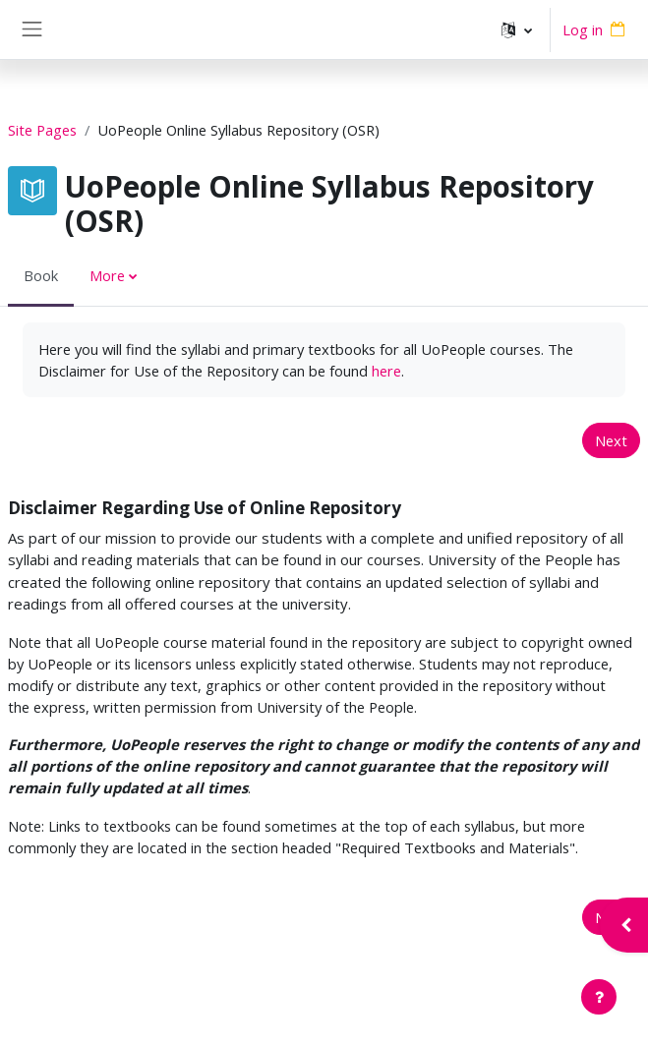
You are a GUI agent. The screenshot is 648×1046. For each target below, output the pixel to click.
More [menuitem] (107, 275)
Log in (582, 29)
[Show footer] (599, 997)
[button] (517, 29)
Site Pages (42, 130)
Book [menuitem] (41, 275)
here (386, 370)
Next (611, 440)
